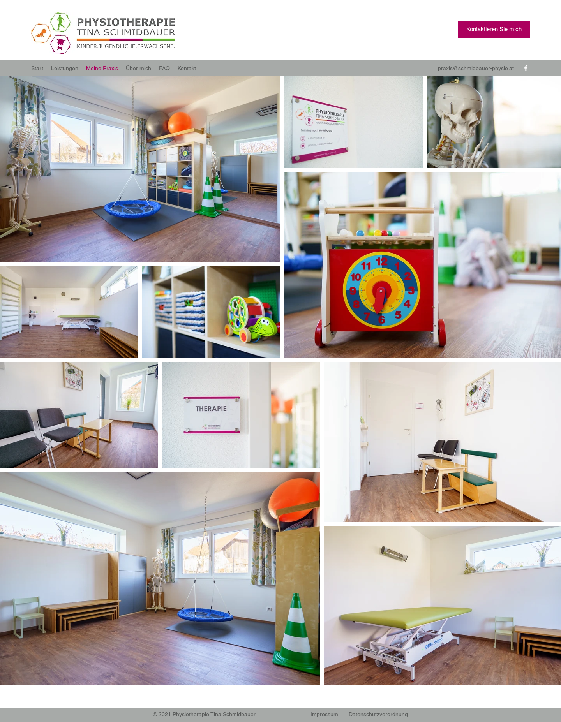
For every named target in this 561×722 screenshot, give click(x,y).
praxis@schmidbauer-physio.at (476, 68)
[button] (494, 29)
